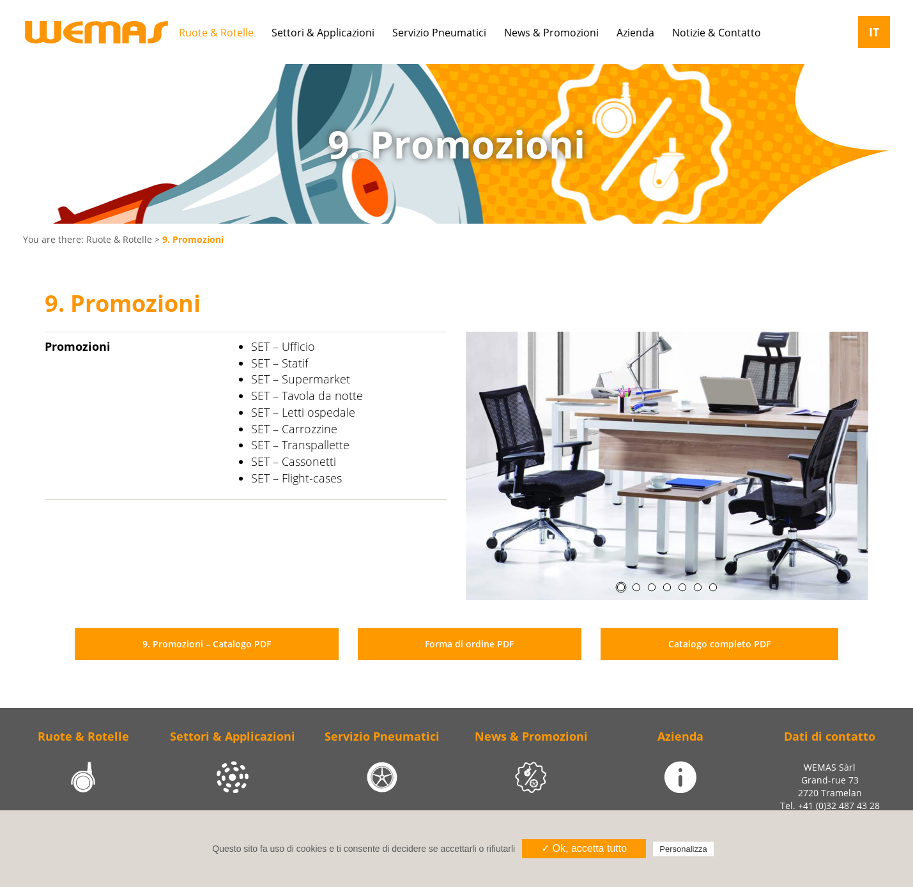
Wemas (96, 32)
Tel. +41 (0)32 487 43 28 (830, 805)
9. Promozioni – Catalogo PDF (206, 644)
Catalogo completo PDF (719, 644)
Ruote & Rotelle (119, 239)
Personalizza (683, 849)
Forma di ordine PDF (469, 644)
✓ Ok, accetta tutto (584, 848)
